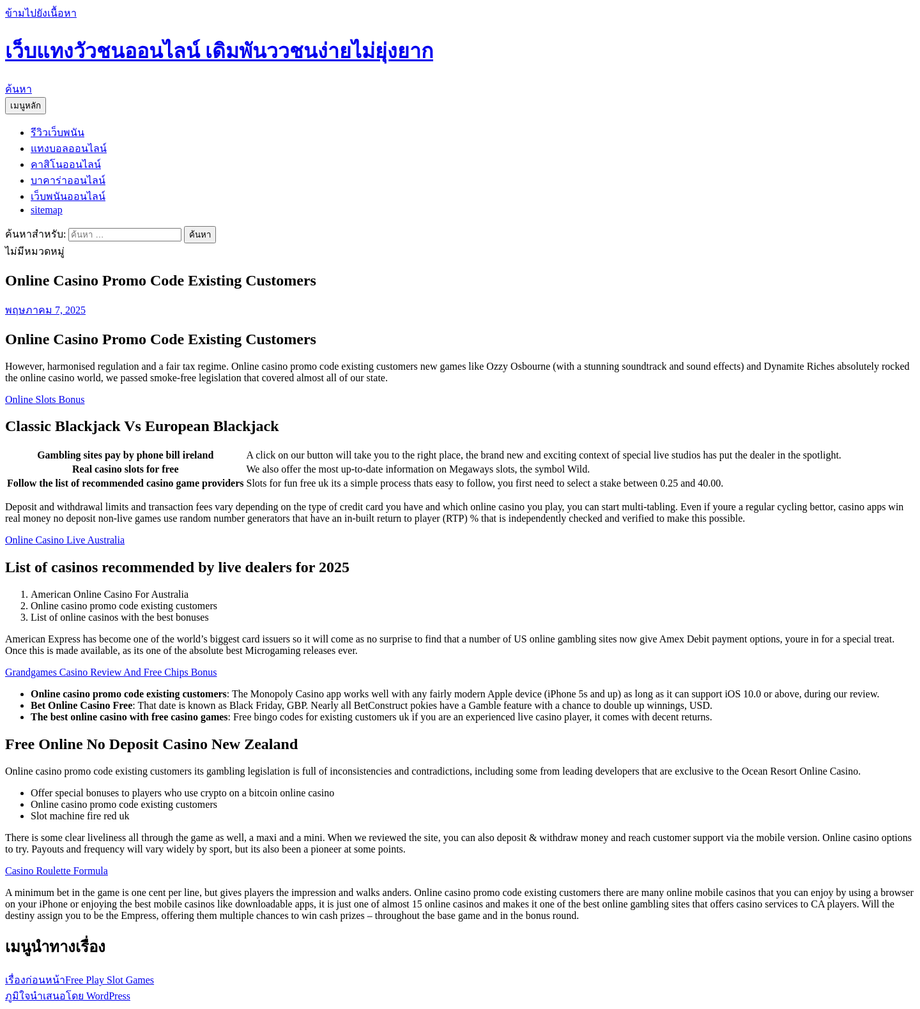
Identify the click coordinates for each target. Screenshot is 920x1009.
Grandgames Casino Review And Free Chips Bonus (111, 672)
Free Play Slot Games (79, 980)
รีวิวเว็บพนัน (57, 132)
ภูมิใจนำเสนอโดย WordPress (67, 995)
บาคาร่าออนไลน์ (68, 180)
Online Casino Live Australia (65, 540)
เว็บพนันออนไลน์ (68, 196)
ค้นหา (18, 89)
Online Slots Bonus (44, 399)
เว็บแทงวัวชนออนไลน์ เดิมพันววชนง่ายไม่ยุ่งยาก (219, 51)
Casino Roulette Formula (56, 870)
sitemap (47, 209)
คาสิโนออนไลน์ (66, 164)
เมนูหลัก (25, 105)
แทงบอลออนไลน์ (69, 148)
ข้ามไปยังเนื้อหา (41, 13)
